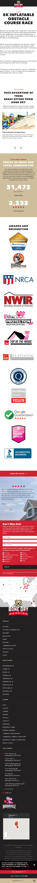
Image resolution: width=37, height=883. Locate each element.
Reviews (5, 714)
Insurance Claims (9, 727)
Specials (5, 717)
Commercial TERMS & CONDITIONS (14, 736)
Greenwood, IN (8, 681)
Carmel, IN (6, 669)
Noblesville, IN (8, 685)
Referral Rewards (9, 730)
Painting (25, 554)
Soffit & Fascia (8, 649)
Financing (6, 724)
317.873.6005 (9, 789)
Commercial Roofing (11, 554)
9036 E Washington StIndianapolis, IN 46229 (13, 764)
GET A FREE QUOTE (18, 872)
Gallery (5, 708)
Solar (23, 560)
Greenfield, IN (7, 678)
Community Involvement (11, 733)
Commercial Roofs (9, 645)
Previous (15, 148)
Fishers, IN (6, 672)
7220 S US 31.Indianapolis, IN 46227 (13, 759)
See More (6, 694)
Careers (5, 711)
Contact (6, 721)
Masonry (7, 561)
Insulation (7, 559)
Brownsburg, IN (8, 666)
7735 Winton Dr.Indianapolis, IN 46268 (13, 754)
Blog (4, 705)
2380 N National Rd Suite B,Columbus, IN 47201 (15, 784)
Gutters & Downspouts (11, 630)
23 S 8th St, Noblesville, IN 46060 (12, 774)
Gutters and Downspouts (8, 557)
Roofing (7, 553)
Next (21, 148)
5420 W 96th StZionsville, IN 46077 (12, 779)
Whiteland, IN (7, 688)
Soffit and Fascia (27, 556)
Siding (24, 553)
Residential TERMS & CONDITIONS (14, 740)
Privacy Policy (10, 573)
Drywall (24, 558)
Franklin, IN (7, 675)
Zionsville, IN (7, 691)
